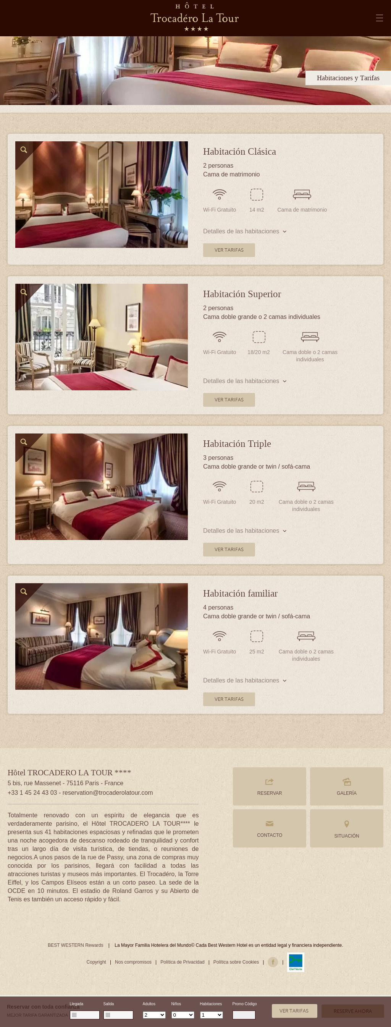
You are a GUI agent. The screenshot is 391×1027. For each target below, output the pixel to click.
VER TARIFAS (229, 250)
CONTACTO (269, 828)
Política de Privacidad (182, 962)
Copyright (96, 962)
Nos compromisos (133, 962)
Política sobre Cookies (236, 962)
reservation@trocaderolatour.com (108, 792)
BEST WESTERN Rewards (75, 945)
